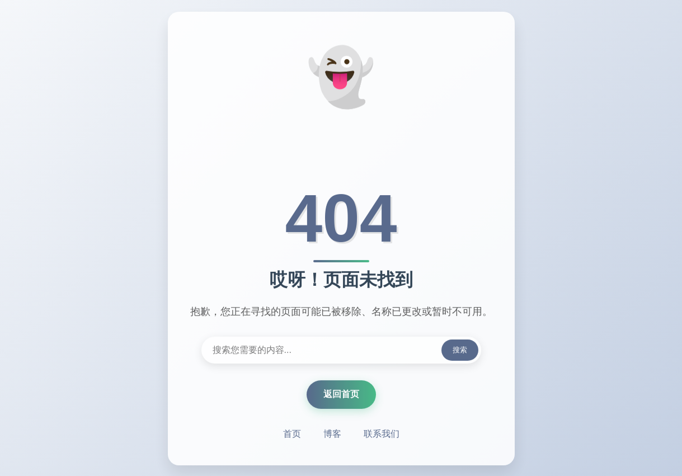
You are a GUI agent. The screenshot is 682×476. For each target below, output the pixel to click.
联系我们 (381, 434)
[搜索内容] (341, 350)
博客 (332, 434)
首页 (292, 434)
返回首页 (341, 394)
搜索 (460, 350)
